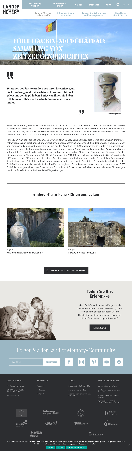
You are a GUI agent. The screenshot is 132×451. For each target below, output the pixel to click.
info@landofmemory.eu (15, 386)
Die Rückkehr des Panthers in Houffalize (109, 390)
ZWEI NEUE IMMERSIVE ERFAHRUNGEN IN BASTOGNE (109, 402)
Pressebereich (13, 395)
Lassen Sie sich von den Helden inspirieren (94, 14)
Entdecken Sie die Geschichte (65, 14)
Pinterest (40, 394)
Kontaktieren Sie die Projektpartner (15, 390)
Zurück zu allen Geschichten (68, 270)
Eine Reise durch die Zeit (120, 14)
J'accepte (50, 447)
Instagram (41, 390)
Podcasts (94, 4)
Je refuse (60, 447)
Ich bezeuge (99, 327)
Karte (108, 4)
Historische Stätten (35, 4)
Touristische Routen (59, 4)
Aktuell (78, 4)
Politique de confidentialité (76, 447)
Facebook (40, 386)
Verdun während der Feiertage (109, 386)
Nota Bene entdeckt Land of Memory (108, 396)
